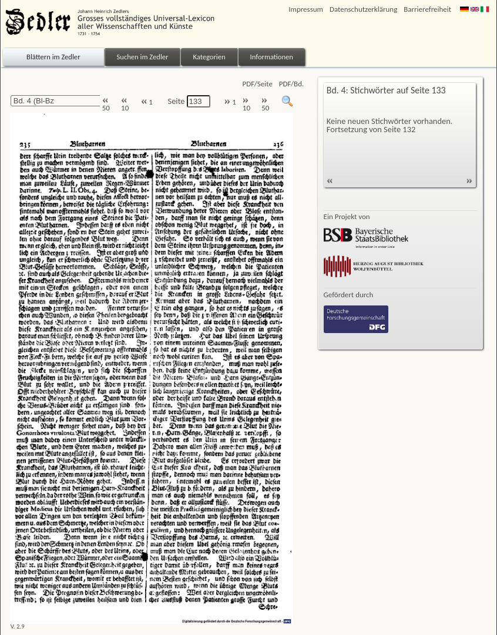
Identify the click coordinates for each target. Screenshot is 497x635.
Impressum (305, 9)
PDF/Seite (258, 83)
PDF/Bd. (291, 83)
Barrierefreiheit (427, 9)
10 (125, 105)
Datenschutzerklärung (363, 9)
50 (106, 105)
